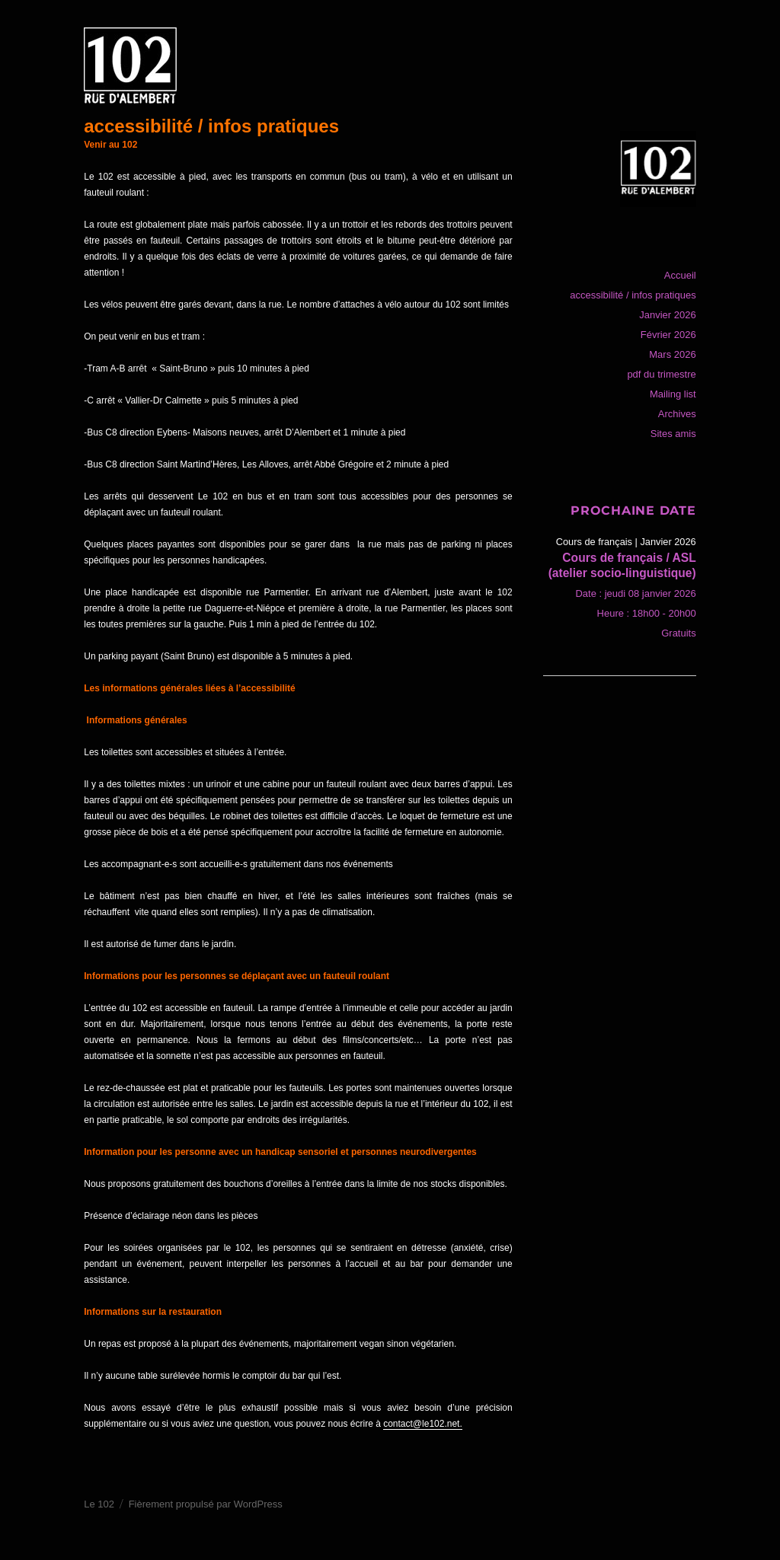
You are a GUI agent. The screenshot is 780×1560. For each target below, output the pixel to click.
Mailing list (673, 394)
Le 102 (99, 1504)
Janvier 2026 (667, 315)
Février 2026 (668, 334)
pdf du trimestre (661, 374)
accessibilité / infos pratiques (632, 295)
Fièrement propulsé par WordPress (206, 1504)
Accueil (680, 275)
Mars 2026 (672, 354)
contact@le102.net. (422, 1423)
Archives (677, 414)
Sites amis (673, 433)
